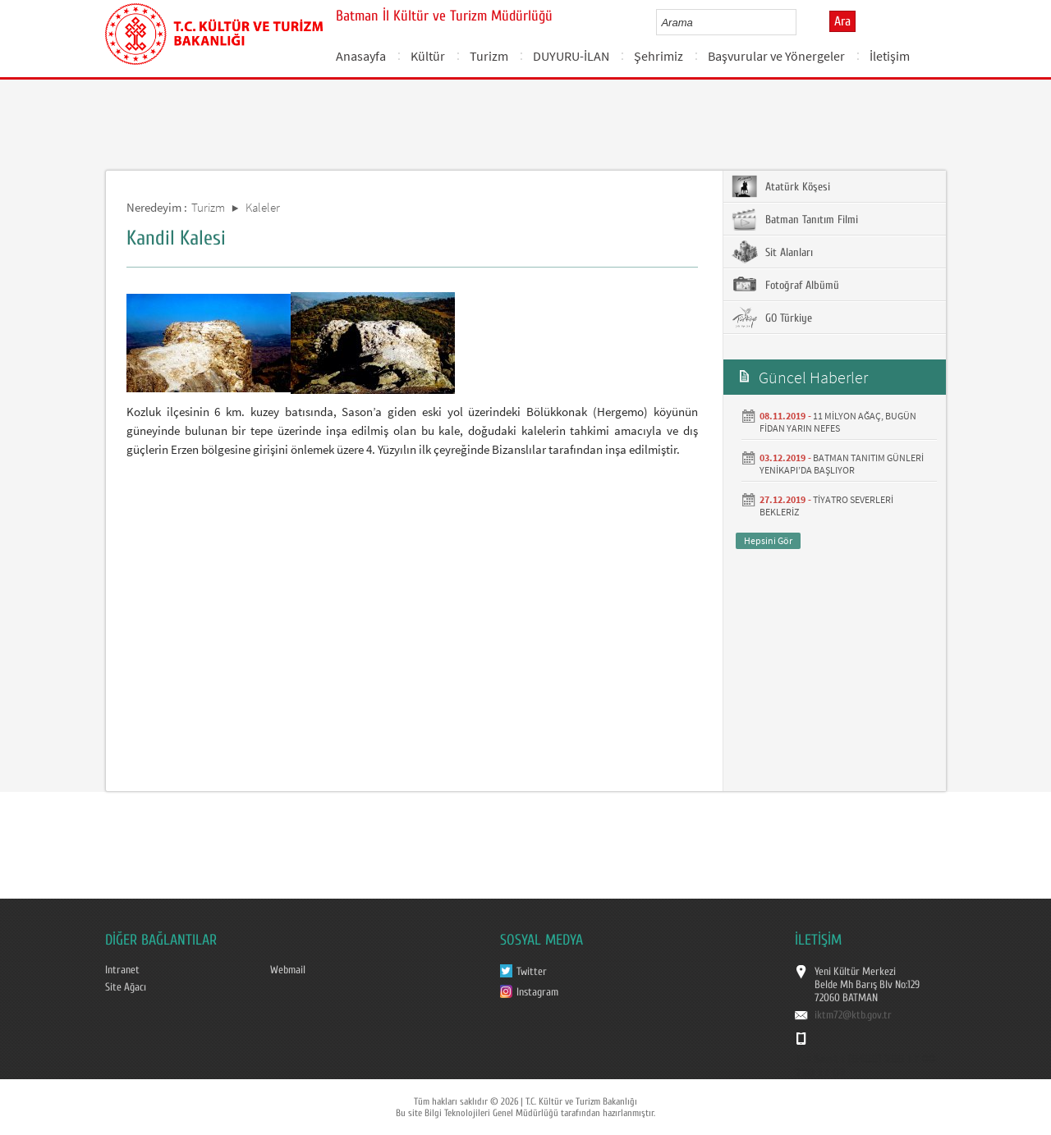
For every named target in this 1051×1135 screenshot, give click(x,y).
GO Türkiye (772, 317)
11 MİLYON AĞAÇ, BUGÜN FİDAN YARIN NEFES (838, 422)
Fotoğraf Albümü (785, 284)
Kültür (428, 56)
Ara (842, 21)
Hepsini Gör (768, 540)
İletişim (890, 56)
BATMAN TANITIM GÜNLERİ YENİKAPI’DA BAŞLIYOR (842, 463)
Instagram (537, 992)
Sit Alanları (772, 251)
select (801, 22)
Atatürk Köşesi (781, 186)
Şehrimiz (658, 56)
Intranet (122, 970)
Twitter (531, 971)
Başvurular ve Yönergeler (776, 56)
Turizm (489, 56)
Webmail (287, 970)
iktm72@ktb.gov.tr (853, 1015)
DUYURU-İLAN (571, 56)
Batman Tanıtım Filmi (795, 219)
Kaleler (263, 207)
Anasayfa (361, 56)
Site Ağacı (125, 987)
